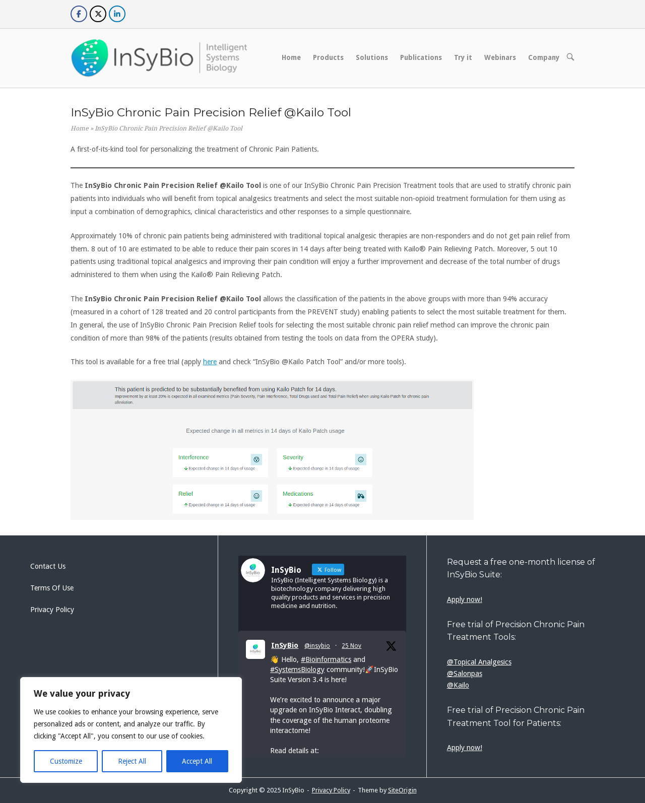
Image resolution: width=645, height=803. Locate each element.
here (210, 362)
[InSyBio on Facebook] (79, 14)
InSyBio (284, 645)
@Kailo (458, 685)
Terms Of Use (52, 588)
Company (543, 57)
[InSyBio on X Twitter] (98, 14)
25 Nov (351, 645)
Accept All (197, 761)
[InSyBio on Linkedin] (117, 14)
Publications (421, 57)
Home (291, 57)
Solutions (372, 57)
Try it (463, 57)
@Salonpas (464, 674)
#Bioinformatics (326, 659)
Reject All (132, 761)
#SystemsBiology (297, 669)
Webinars (500, 57)
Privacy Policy (52, 610)
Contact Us (48, 566)
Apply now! (464, 599)
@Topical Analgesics (479, 662)
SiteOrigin (402, 790)
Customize (66, 761)
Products (328, 57)
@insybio (317, 645)
